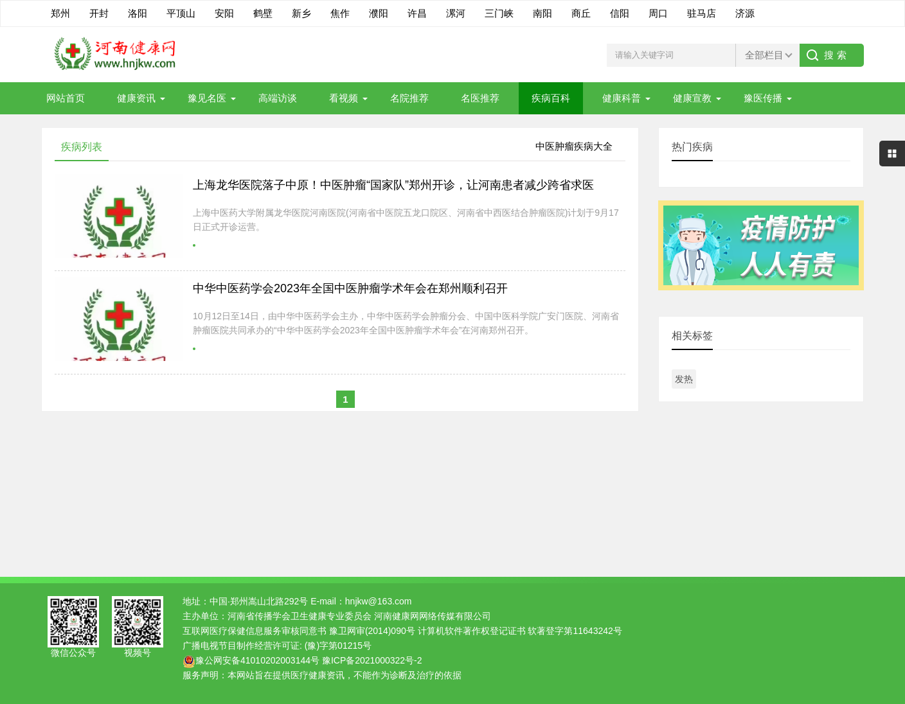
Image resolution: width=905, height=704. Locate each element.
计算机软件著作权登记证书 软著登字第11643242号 (520, 631)
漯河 (455, 13)
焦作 (340, 13)
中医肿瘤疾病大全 (574, 146)
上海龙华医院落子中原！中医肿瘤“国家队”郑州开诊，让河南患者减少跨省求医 (393, 185)
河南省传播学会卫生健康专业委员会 (300, 616)
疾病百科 (551, 97)
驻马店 (701, 13)
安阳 (224, 13)
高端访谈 (277, 97)
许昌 (417, 13)
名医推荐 (480, 97)
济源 (745, 13)
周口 (658, 13)
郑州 (60, 13)
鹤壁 (263, 13)
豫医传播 (763, 97)
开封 (99, 13)
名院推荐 (409, 97)
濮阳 (378, 13)
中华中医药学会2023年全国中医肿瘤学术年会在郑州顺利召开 (350, 288)
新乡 (301, 13)
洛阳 (137, 13)
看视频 (343, 97)
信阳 (619, 13)
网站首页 (65, 97)
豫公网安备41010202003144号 (257, 660)
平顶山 (180, 13)
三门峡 (499, 13)
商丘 (581, 13)
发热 (684, 379)
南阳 (542, 13)
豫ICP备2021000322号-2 (372, 660)
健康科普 (621, 97)
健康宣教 (692, 97)
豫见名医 (207, 97)
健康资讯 (136, 97)
